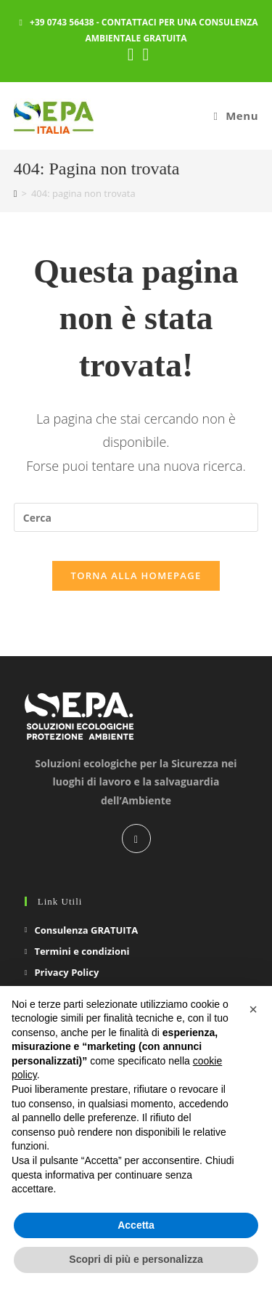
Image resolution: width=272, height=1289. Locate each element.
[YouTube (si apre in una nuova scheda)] (144, 54)
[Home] (15, 193)
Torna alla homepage (136, 575)
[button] (253, 1009)
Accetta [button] (136, 1225)
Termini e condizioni (81, 951)
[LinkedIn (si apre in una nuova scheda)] (131, 54)
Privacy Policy (66, 972)
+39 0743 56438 (62, 22)
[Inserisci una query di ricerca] (136, 517)
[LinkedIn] (136, 838)
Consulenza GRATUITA (86, 930)
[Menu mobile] (236, 115)
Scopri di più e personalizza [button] (135, 1259)
